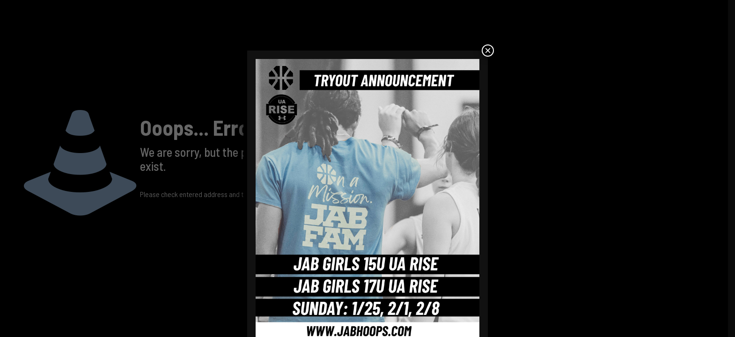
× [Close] (488, 50)
